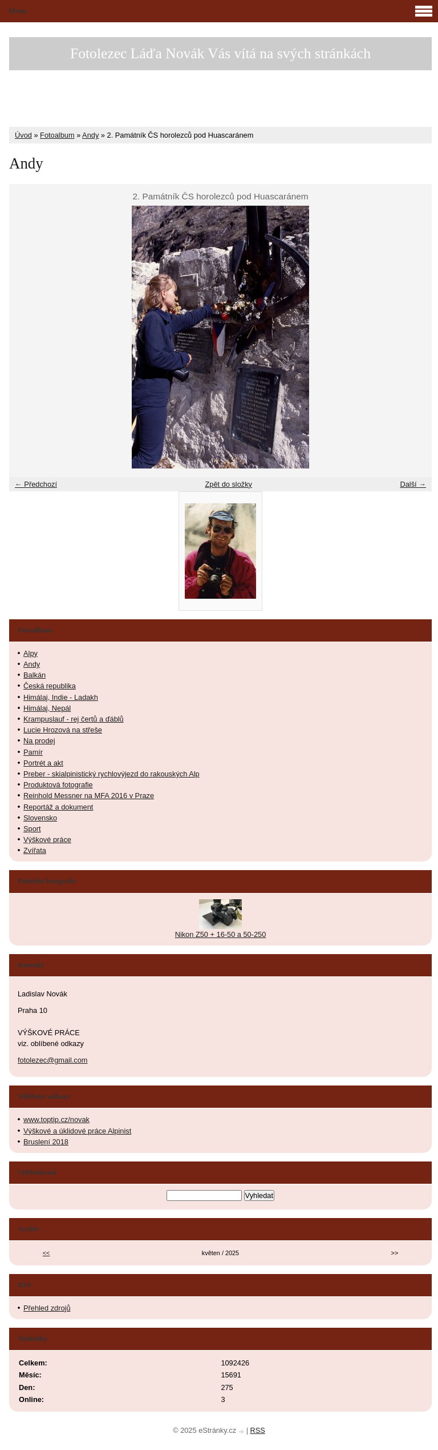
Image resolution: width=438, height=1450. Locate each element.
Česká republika (49, 686)
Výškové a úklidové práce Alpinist (77, 1131)
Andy (90, 135)
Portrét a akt (43, 763)
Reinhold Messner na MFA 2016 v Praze (88, 795)
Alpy (30, 653)
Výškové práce (47, 839)
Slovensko (40, 818)
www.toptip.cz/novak (56, 1119)
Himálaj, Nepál (47, 708)
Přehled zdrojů (47, 1308)
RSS (257, 1430)
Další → (413, 484)
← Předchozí (36, 484)
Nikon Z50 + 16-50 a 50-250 (220, 934)
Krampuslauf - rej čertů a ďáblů (73, 719)
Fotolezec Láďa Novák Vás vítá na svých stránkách (220, 53)
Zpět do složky (228, 484)
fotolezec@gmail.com (53, 1060)
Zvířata (34, 850)
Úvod (23, 135)
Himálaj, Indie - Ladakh (60, 697)
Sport (32, 828)
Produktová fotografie (58, 784)
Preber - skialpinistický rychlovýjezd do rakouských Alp (111, 774)
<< (46, 1252)
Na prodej (39, 740)
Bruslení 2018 (45, 1141)
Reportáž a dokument (58, 807)
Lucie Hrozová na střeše (62, 730)
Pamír (33, 752)
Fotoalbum (57, 135)
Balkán (34, 675)
